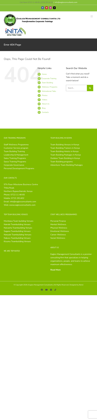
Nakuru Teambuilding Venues (17, 238)
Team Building (47, 82)
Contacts (45, 112)
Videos (44, 99)
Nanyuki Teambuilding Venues (17, 234)
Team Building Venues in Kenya (64, 144)
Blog (43, 108)
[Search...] (76, 88)
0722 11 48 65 (18, 194)
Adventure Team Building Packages (66, 165)
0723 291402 (17, 198)
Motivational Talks (49, 91)
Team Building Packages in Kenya (65, 154)
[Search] (90, 88)
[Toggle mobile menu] (92, 16)
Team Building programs (61, 161)
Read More (55, 269)
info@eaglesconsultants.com (66, 2)
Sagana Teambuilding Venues (17, 231)
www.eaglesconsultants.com (22, 205)
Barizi (81, 285)
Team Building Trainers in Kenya (65, 148)
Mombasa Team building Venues (18, 221)
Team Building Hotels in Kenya (64, 151)
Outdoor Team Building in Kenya (65, 158)
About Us (45, 104)
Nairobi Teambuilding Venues (17, 224)
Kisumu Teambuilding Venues (17, 241)
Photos (44, 95)
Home (44, 74)
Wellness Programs (49, 87)
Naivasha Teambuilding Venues (18, 227)
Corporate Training (49, 78)
